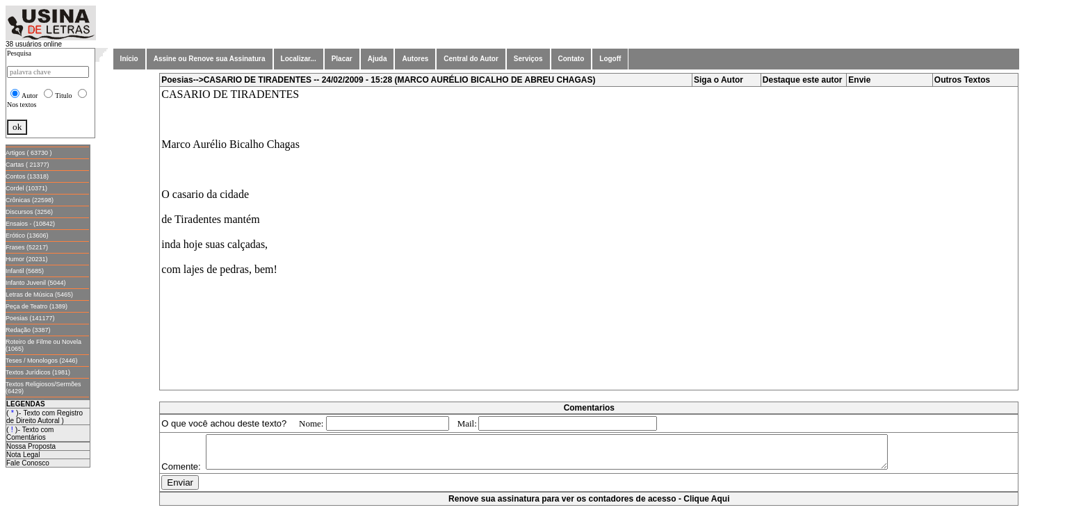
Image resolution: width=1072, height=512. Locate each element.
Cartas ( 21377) (27, 164)
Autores (415, 59)
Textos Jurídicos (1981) (38, 372)
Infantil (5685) (25, 270)
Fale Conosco (27, 463)
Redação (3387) (28, 330)
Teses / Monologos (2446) (42, 360)
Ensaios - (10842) (30, 223)
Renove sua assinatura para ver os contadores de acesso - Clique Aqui (588, 505)
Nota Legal (23, 455)
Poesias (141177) (30, 318)
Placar (342, 59)
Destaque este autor (803, 80)
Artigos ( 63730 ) (29, 152)
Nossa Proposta (31, 446)
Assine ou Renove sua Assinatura (210, 59)
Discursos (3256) (29, 211)
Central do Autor (471, 59)
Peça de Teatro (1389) (36, 306)
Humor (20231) (27, 259)
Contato (571, 59)
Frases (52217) (27, 247)
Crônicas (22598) (30, 200)
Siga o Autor (718, 80)
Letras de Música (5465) (39, 294)
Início (129, 59)
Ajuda (377, 59)
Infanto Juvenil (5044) (36, 282)
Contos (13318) (27, 176)
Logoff (610, 59)
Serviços (528, 59)
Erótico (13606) (27, 235)
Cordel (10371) (26, 188)
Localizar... (298, 59)
